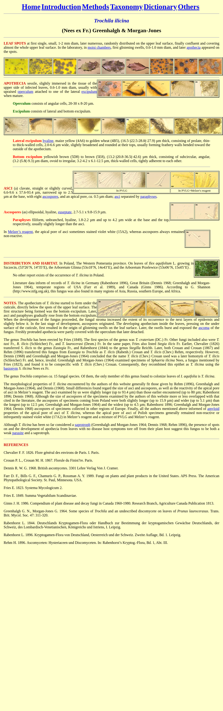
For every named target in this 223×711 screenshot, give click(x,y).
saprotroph (82, 425)
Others (188, 7)
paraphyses (148, 196)
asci (117, 196)
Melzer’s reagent (20, 232)
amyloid (213, 409)
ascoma (204, 328)
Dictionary (160, 7)
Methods (95, 7)
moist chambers (99, 47)
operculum (25, 92)
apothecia (194, 47)
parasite (18, 433)
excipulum (89, 92)
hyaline (48, 141)
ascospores (50, 196)
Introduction (61, 7)
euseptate (65, 212)
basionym (11, 368)
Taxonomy (126, 7)
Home (31, 7)
